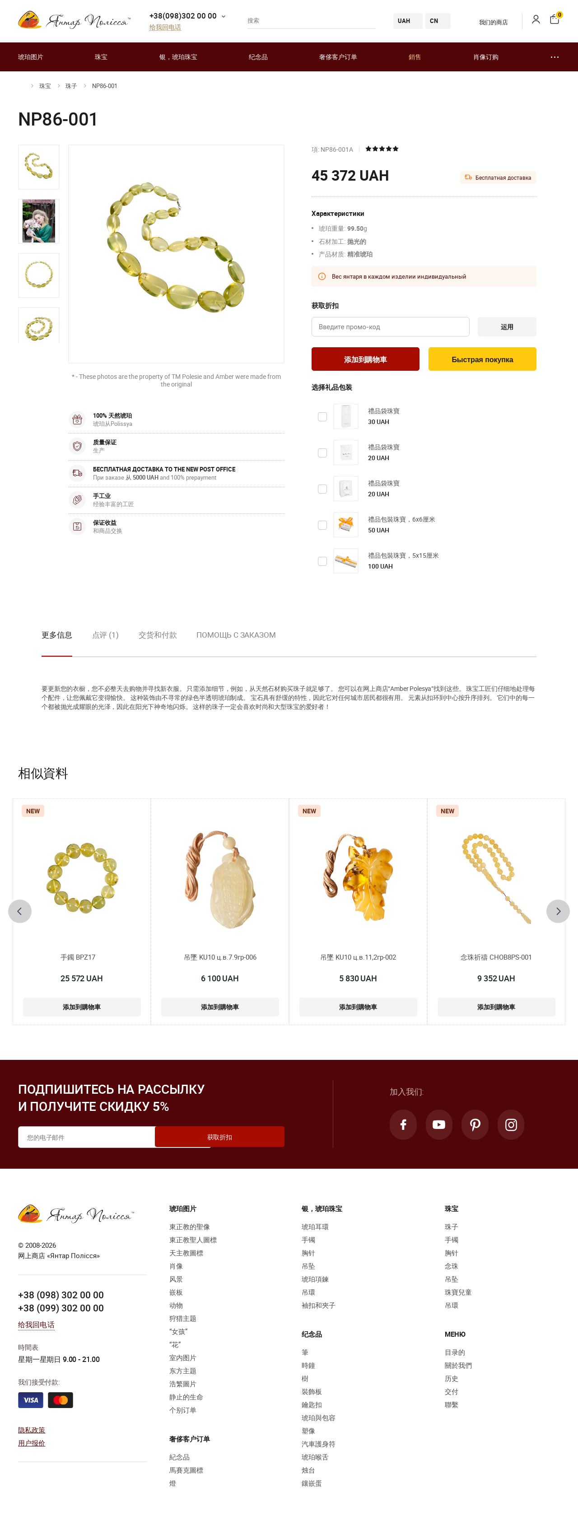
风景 (176, 1280)
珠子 (71, 85)
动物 (176, 1306)
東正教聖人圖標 (193, 1241)
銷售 (415, 56)
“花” (175, 1346)
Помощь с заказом (235, 637)
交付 (451, 1393)
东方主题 (182, 1372)
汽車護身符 (319, 1445)
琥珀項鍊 (315, 1280)
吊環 (308, 1293)
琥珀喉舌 (315, 1458)
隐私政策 (32, 1431)
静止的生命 (186, 1398)
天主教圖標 (186, 1254)
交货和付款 (158, 637)
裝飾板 (312, 1393)
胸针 (308, 1254)
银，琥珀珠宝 (178, 56)
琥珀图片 (30, 56)
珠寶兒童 (458, 1293)
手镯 (308, 1241)
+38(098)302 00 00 (183, 15)
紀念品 (179, 1458)
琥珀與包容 (319, 1419)
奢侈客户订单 (338, 56)
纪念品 (258, 56)
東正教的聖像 (189, 1228)
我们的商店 (488, 22)
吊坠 (308, 1267)
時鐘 (308, 1366)
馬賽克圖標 (186, 1471)
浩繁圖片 (182, 1385)
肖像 (176, 1267)
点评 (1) (105, 637)
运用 (505, 327)
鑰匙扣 (312, 1406)
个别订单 (182, 1411)
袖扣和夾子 (319, 1306)
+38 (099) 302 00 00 (61, 1309)
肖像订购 (486, 56)
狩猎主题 (182, 1319)
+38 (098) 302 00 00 (61, 1296)
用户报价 (32, 1444)
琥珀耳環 (315, 1228)
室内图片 (182, 1359)
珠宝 (101, 56)
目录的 (455, 1353)
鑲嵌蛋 (312, 1484)
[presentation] (20, 913)
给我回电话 (165, 27)
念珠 (451, 1267)
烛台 (308, 1471)
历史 (451, 1380)
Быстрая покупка (482, 361)
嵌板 (176, 1293)
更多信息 (57, 637)
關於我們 (458, 1366)
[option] (39, 167)
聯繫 (451, 1406)
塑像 (308, 1432)
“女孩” (178, 1333)
